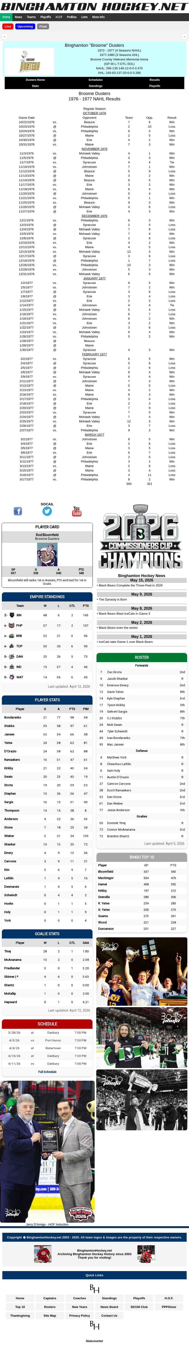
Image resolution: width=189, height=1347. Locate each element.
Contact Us (109, 1315)
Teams (31, 17)
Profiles (72, 17)
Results (155, 80)
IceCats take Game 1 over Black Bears (126, 642)
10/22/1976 (27, 122)
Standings (95, 86)
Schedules (96, 80)
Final (43, 26)
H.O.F (59, 17)
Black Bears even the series (118, 627)
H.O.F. (169, 1298)
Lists (84, 17)
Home (6, 17)
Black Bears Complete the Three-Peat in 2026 (131, 585)
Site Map (50, 1315)
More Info (98, 17)
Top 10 (20, 1307)
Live (8, 26)
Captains (49, 1298)
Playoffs (45, 17)
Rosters (49, 1307)
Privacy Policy (79, 1315)
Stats (35, 86)
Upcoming (25, 26)
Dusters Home (35, 80)
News (18, 17)
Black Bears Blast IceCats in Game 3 (124, 613)
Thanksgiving (20, 1315)
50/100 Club (139, 1307)
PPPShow (169, 1307)
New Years (79, 1307)
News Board (109, 1307)
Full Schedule (47, 1072)
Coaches (79, 1298)
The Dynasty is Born (113, 599)
